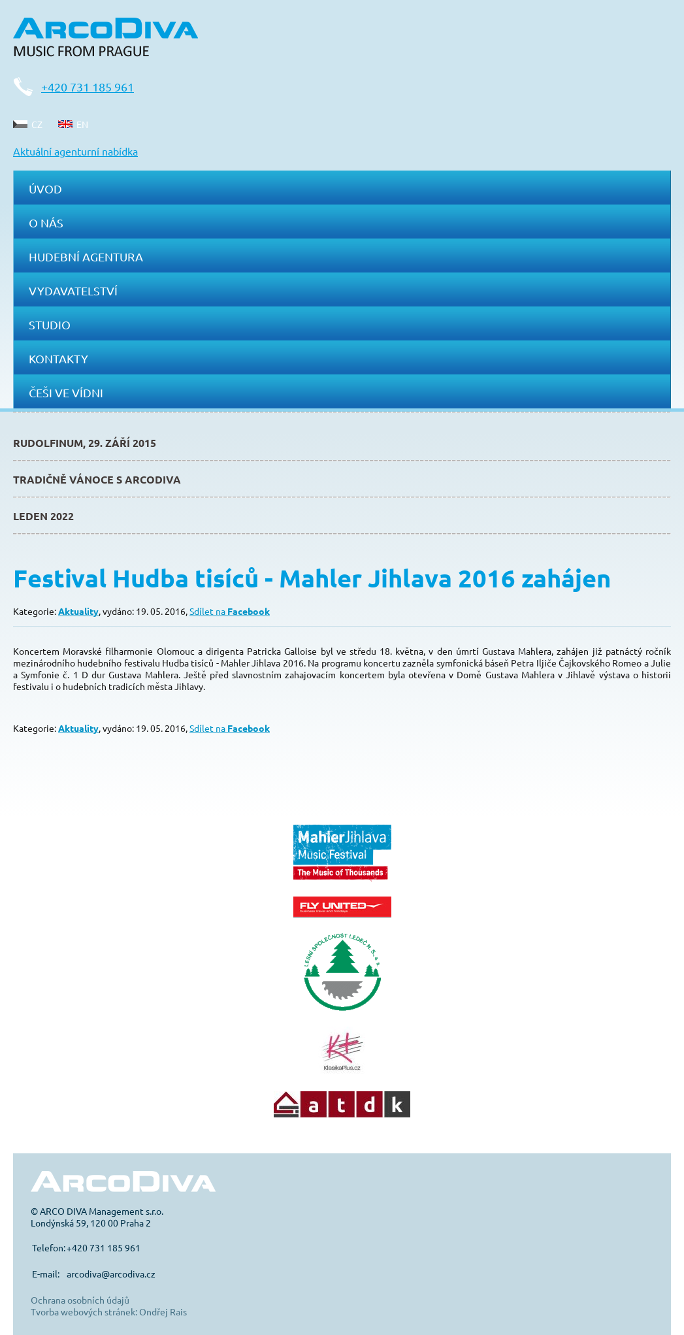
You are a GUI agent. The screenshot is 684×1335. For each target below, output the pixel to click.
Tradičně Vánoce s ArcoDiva (97, 479)
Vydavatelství (73, 290)
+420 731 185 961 (87, 86)
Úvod (45, 188)
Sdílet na (229, 611)
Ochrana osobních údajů (80, 1300)
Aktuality (78, 611)
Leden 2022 (43, 516)
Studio (50, 324)
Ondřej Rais (163, 1311)
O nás (46, 222)
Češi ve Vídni (66, 392)
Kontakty (58, 358)
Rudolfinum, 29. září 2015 (84, 443)
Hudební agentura (86, 256)
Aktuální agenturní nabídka (75, 150)
